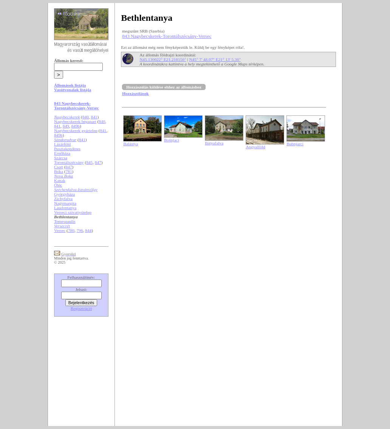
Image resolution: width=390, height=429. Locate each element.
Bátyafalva (214, 143)
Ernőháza (62, 153)
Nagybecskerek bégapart (75, 121)
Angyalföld (255, 147)
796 (80, 230)
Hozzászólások (135, 93)
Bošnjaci (171, 140)
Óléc (58, 185)
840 (85, 117)
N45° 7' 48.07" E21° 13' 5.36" (215, 59)
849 (66, 126)
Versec (59, 230)
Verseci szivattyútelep (72, 212)
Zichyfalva (63, 198)
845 (89, 162)
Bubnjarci (294, 143)
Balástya (130, 143)
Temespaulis (64, 221)
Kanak (59, 180)
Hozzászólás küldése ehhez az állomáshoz (163, 87)
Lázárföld (62, 144)
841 (94, 117)
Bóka (58, 171)
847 (98, 162)
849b (75, 126)
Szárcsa (60, 157)
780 (71, 230)
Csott (58, 167)
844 (88, 230)
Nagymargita (65, 203)
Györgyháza (64, 194)
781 (69, 171)
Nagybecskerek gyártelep (76, 130)
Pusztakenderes (67, 148)
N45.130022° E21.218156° (162, 59)
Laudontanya (65, 207)
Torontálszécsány (69, 162)
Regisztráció (81, 308)
